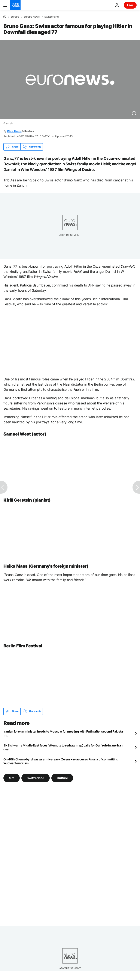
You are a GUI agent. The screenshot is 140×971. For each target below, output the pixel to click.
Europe (15, 16)
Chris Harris (14, 131)
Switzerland (51, 16)
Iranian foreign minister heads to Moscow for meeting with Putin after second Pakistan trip (64, 733)
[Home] (4, 16)
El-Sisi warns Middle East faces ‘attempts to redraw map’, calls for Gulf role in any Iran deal (63, 747)
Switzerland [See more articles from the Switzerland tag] (35, 778)
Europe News (32, 16)
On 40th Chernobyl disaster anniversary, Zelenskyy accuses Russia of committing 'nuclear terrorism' (60, 761)
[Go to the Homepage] (15, 5)
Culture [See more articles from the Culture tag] (62, 778)
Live (130, 5)
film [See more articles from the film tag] (11, 778)
